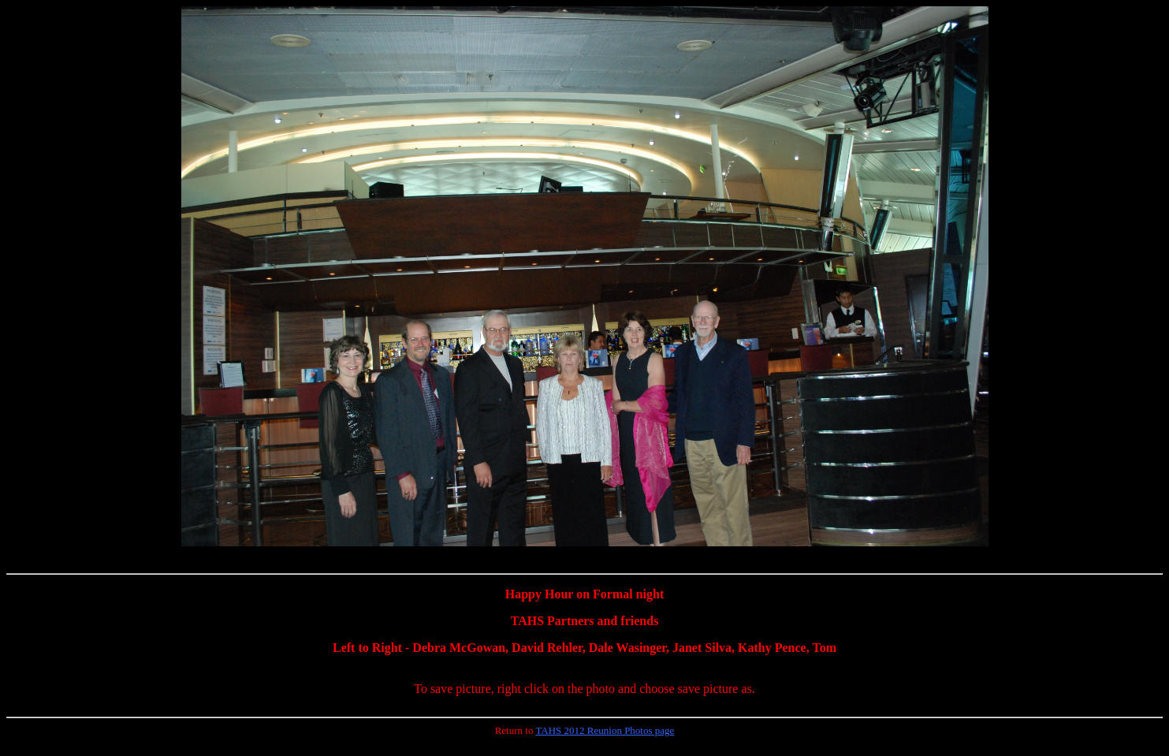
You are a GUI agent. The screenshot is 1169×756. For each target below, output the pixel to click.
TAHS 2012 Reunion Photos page (604, 730)
